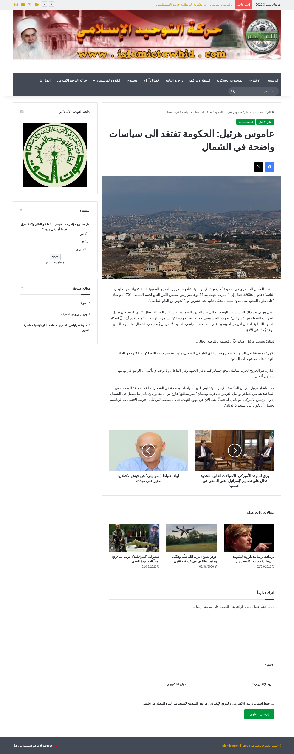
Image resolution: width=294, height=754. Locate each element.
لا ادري (80, 249)
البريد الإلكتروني (263, 684)
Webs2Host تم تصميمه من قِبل (32, 745)
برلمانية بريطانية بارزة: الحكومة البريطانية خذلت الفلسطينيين (194, 4)
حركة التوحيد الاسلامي (72, 80)
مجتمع (133, 80)
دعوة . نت (81, 303)
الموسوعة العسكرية (230, 80)
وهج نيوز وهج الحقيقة (74, 314)
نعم (82, 234)
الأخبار (256, 80)
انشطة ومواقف (199, 80)
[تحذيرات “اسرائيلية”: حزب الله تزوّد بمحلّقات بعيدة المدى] (134, 538)
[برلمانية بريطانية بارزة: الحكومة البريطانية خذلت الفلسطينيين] (249, 538)
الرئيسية (272, 80)
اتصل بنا (45, 80)
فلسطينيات (246, 122)
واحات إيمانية (174, 80)
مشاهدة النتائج (55, 262)
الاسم (269, 664)
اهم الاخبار (251, 112)
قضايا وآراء (151, 80)
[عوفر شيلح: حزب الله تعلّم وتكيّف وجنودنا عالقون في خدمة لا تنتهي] (191, 538)
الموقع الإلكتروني (177, 684)
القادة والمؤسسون (108, 80)
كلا (83, 242)
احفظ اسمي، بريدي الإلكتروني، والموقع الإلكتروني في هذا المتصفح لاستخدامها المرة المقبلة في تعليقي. (206, 703)
